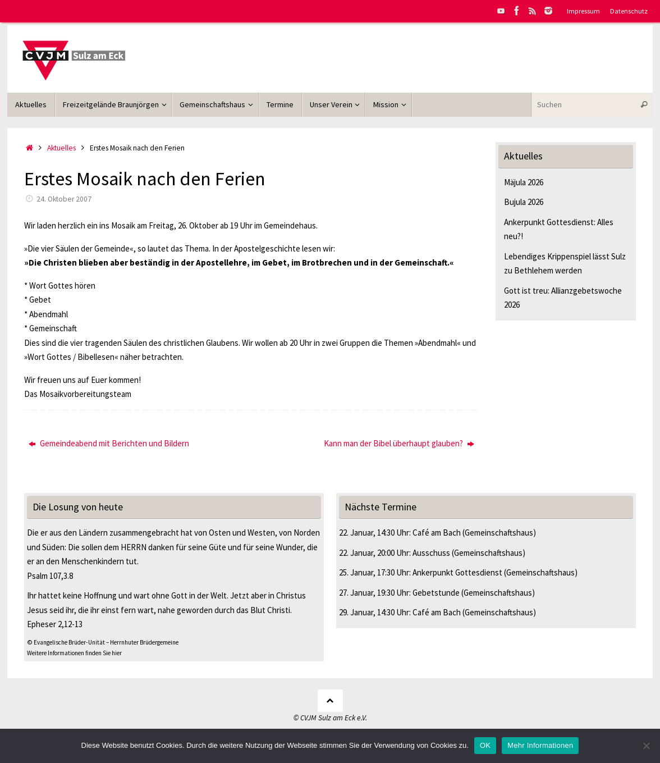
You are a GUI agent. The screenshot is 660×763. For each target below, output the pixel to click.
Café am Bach (436, 532)
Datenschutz (629, 10)
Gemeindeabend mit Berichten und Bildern (109, 443)
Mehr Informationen (540, 745)
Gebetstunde (436, 592)
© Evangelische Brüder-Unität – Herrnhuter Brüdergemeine (102, 642)
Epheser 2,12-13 (54, 624)
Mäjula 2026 (523, 182)
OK (485, 745)
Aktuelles (61, 148)
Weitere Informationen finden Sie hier (74, 653)
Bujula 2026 (523, 202)
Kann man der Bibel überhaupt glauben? (399, 443)
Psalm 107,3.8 (50, 575)
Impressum (583, 10)
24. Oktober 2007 (63, 199)
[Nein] (646, 745)
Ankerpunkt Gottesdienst (457, 572)
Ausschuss (431, 552)
